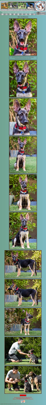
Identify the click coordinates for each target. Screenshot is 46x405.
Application (23, 395)
